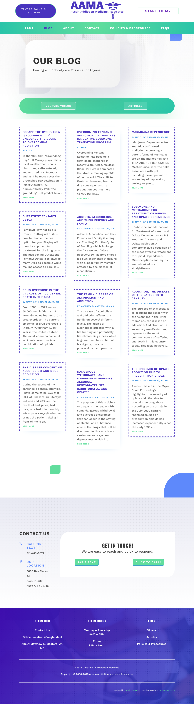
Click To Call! (148, 562)
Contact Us (42, 630)
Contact (92, 28)
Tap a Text (87, 562)
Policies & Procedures (130, 28)
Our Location (35, 563)
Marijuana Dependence (151, 132)
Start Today (158, 11)
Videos (151, 630)
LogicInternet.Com (167, 690)
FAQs (165, 28)
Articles (135, 105)
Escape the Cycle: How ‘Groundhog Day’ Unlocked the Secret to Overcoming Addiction (41, 138)
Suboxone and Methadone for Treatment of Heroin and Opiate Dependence (151, 211)
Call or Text (34, 545)
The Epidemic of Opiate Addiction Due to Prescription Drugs (150, 372)
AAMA (29, 28)
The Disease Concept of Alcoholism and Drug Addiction (42, 371)
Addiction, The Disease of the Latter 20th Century (151, 295)
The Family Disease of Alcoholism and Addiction (95, 298)
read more (28, 197)
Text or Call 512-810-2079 (34, 11)
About (68, 28)
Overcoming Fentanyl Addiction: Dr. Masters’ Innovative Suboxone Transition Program (97, 137)
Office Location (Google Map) (42, 637)
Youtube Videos (58, 105)
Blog (48, 28)
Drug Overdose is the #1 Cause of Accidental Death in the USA (42, 293)
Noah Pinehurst (132, 690)
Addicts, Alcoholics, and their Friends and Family (95, 220)
